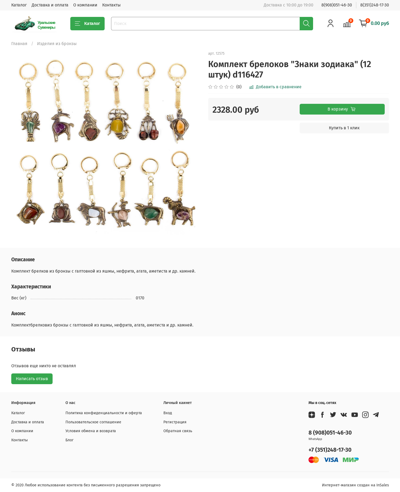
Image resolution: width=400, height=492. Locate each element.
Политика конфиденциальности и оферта (103, 413)
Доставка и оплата (50, 5)
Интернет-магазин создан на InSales (355, 485)
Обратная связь (177, 431)
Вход (167, 413)
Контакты (111, 5)
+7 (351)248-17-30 (330, 450)
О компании (85, 5)
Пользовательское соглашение (93, 422)
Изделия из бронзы (57, 43)
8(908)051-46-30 (336, 5)
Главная (19, 43)
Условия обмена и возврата (90, 431)
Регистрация (174, 422)
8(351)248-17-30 (374, 5)
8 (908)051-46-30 (330, 432)
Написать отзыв (32, 378)
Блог (69, 440)
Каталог (19, 5)
